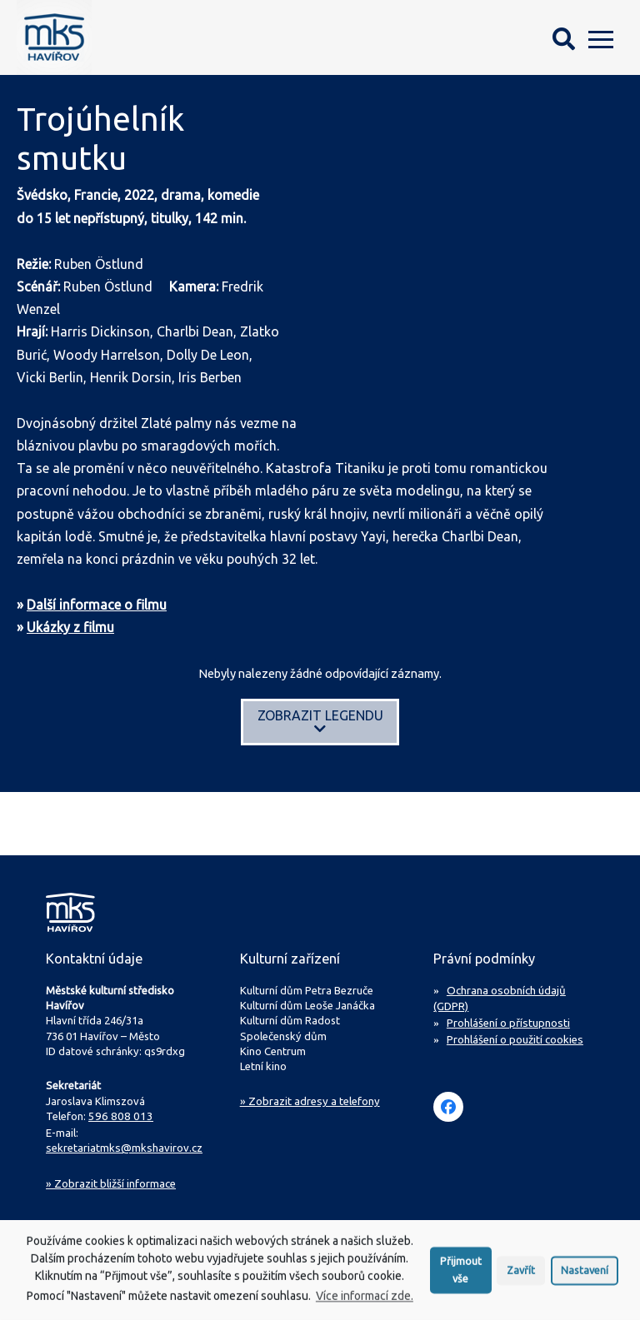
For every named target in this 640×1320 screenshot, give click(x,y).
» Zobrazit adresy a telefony (309, 1101)
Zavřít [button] (521, 1276)
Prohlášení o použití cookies (514, 1036)
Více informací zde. (364, 1301)
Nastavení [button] (584, 1276)
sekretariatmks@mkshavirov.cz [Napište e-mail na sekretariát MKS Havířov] (123, 1147)
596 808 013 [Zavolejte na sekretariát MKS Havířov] (117, 1116)
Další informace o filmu (97, 604)
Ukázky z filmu (70, 627)
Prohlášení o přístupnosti (507, 1020)
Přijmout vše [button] (461, 1275)
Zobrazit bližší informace (111, 1181)
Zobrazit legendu (320, 721)
